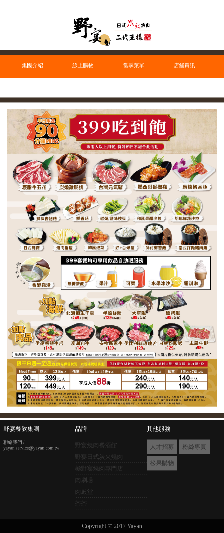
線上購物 (83, 65)
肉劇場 (84, 480)
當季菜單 (133, 65)
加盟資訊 (83, 86)
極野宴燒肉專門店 (99, 468)
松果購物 (162, 463)
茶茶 (81, 503)
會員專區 (32, 86)
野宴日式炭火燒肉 (99, 456)
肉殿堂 (84, 491)
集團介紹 (32, 65)
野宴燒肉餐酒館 (96, 445)
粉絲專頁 (194, 447)
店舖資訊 (184, 65)
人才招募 (162, 447)
